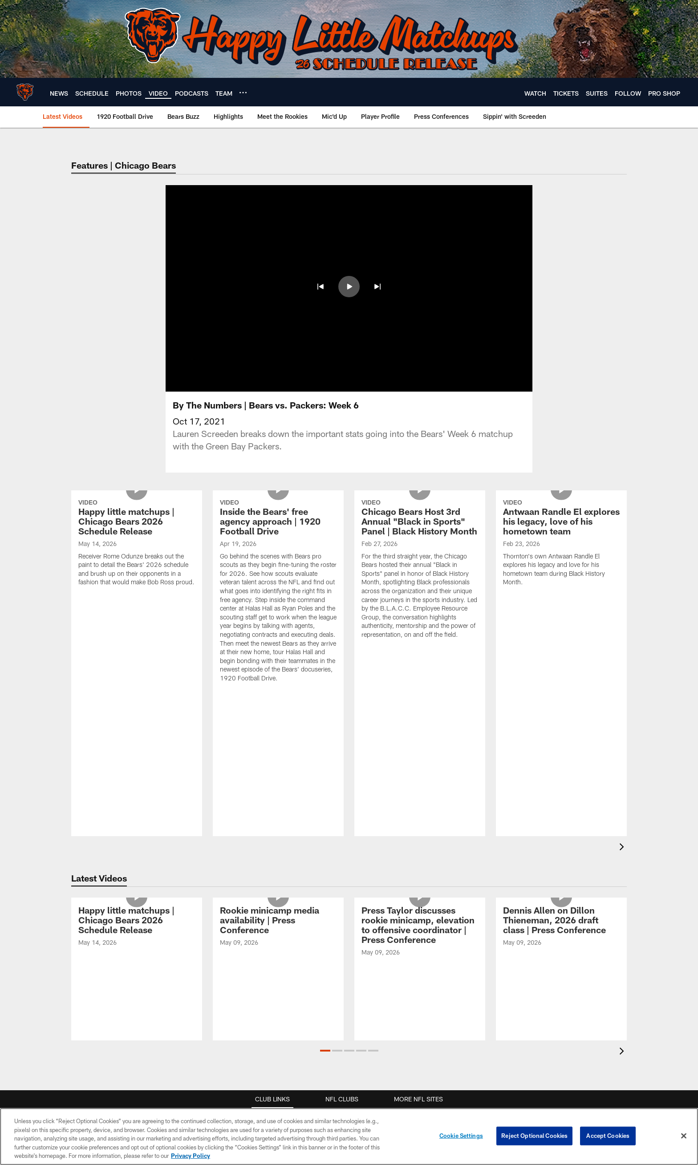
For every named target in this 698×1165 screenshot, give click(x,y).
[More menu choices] (243, 92)
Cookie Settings (461, 1135)
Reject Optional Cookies (534, 1135)
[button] (320, 286)
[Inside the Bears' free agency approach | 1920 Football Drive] (278, 591)
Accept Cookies (607, 1135)
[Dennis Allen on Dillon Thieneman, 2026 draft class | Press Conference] (561, 928)
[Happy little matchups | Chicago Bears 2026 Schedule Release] (136, 544)
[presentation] (623, 848)
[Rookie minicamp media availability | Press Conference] (278, 928)
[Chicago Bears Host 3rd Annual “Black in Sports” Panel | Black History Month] (419, 570)
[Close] (684, 1136)
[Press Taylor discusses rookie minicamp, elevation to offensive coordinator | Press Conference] (419, 932)
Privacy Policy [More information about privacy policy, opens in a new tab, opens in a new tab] (190, 1155)
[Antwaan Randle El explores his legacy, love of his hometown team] (561, 544)
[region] (349, 1136)
